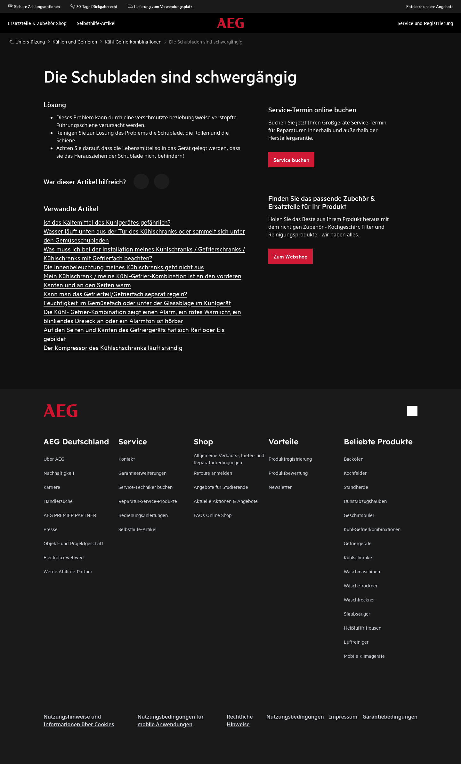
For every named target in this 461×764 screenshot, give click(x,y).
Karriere (52, 487)
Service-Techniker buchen (145, 487)
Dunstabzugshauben (365, 501)
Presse (51, 529)
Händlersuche (58, 501)
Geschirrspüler (359, 515)
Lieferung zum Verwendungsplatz (160, 6)
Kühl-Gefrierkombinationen (372, 529)
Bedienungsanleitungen (143, 515)
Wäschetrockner (360, 585)
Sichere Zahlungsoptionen (34, 6)
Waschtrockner (359, 599)
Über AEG (54, 459)
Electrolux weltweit (64, 557)
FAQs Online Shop (213, 515)
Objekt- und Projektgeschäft (73, 543)
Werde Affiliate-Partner (68, 571)
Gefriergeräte (358, 543)
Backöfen (353, 459)
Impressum (343, 716)
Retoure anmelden (213, 473)
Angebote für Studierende (221, 487)
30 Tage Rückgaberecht (93, 6)
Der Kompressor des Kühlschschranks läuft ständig (113, 347)
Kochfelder (355, 473)
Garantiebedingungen (389, 716)
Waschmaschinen (362, 571)
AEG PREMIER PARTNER (70, 515)
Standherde (356, 487)
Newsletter (280, 487)
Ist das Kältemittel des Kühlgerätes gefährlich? (107, 222)
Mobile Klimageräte (364, 656)
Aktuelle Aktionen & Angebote (226, 501)
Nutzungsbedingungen (295, 716)
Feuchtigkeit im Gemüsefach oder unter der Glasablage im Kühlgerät (137, 302)
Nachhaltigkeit (59, 473)
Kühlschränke (358, 557)
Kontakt (126, 459)
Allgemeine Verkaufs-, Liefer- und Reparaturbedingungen (229, 458)
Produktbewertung (288, 473)
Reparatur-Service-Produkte (147, 501)
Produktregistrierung (290, 459)
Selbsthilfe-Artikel (137, 529)
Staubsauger (357, 613)
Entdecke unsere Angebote (426, 6)
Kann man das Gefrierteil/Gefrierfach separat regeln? (115, 294)
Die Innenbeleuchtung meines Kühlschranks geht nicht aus (124, 267)
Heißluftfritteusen (362, 628)
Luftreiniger (356, 642)
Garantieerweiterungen (142, 473)
